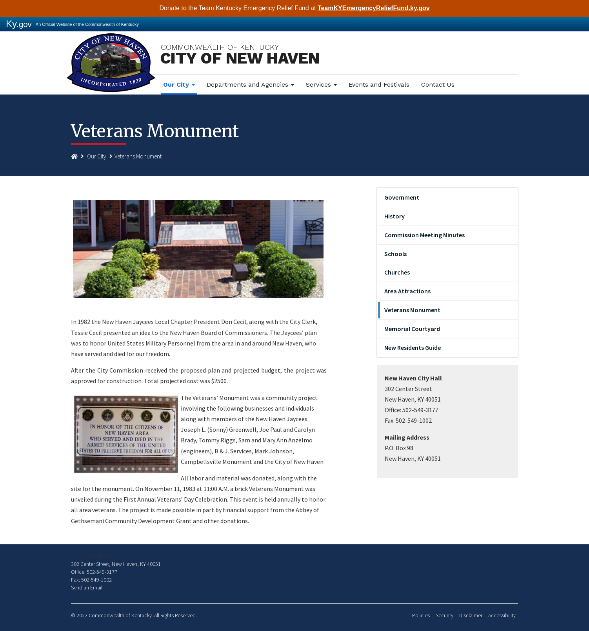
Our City (179, 84)
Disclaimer (470, 615)
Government (401, 197)
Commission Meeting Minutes (424, 235)
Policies (421, 615)
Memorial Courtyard (412, 329)
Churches (397, 272)
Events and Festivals (379, 84)
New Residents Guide (412, 347)
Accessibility (502, 615)
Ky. (19, 23)
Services (321, 84)
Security (444, 615)
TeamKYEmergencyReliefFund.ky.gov (374, 8)
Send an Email (86, 587)
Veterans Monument (412, 310)
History (394, 216)
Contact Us (437, 84)
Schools (395, 254)
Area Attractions (407, 291)
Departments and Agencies (250, 84)
